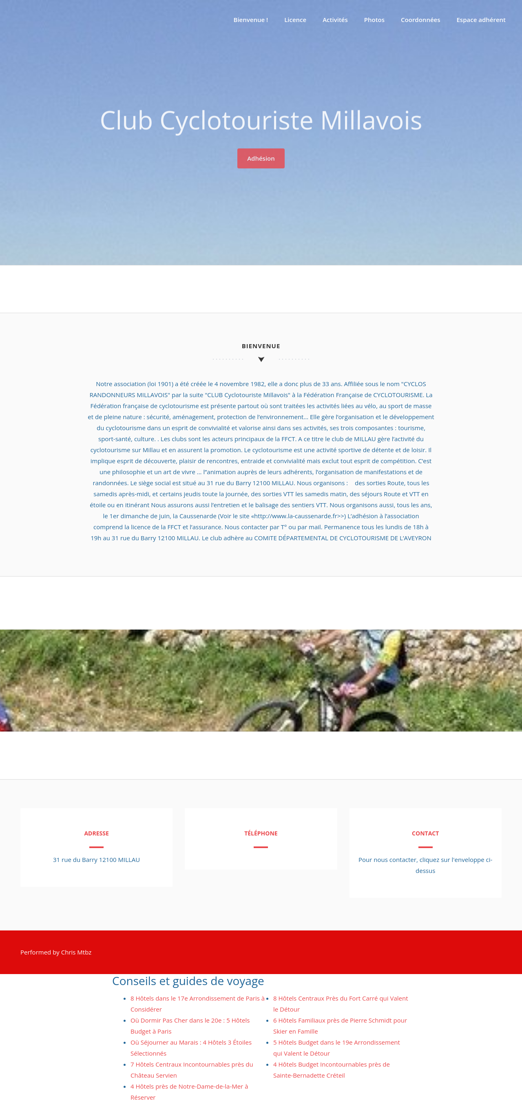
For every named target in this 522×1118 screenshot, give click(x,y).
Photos (374, 19)
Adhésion (261, 156)
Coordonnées (420, 19)
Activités (335, 19)
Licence (295, 19)
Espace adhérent (481, 19)
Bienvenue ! (251, 19)
